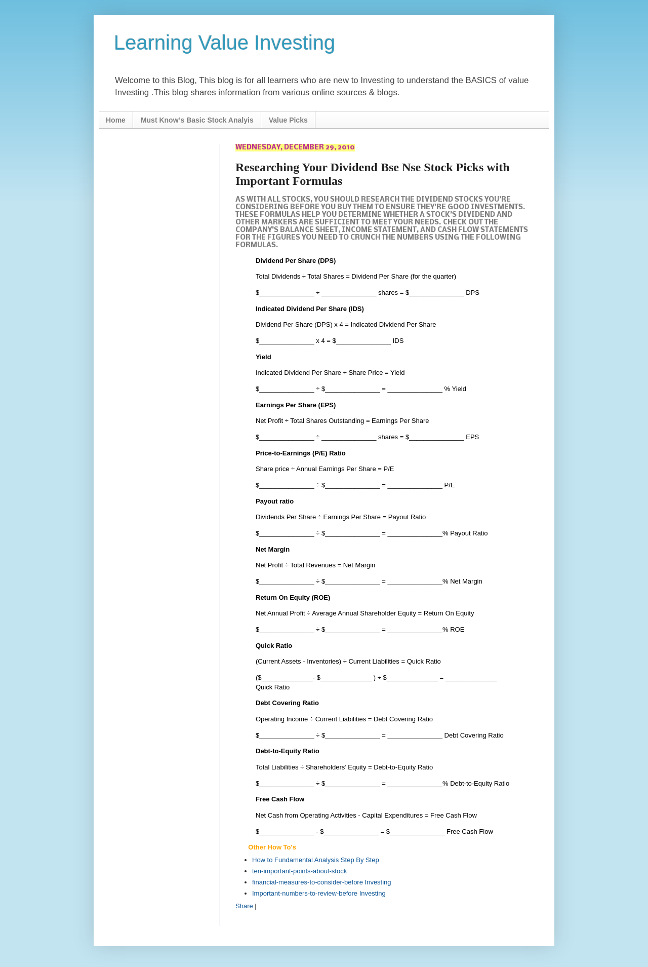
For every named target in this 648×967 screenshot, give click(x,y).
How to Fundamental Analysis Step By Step (315, 860)
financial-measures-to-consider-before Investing (321, 882)
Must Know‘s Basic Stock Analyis (197, 120)
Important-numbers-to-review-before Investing (319, 893)
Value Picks (288, 120)
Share (244, 906)
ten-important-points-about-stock (299, 871)
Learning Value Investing (224, 42)
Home (116, 120)
